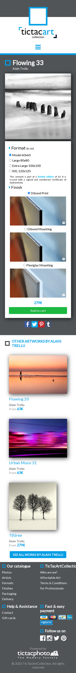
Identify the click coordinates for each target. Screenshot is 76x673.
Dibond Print (38, 193)
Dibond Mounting (38, 229)
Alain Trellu (20, 68)
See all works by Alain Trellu (38, 554)
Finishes (7, 588)
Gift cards (9, 618)
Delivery (7, 599)
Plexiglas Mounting (38, 265)
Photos (7, 572)
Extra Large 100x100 (25, 165)
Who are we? (49, 572)
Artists (6, 577)
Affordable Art (50, 577)
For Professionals (52, 588)
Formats (7, 583)
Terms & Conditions (53, 583)
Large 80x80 (19, 160)
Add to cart (38, 310)
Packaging (9, 593)
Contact (7, 612)
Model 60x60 (20, 155)
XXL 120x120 (20, 171)
